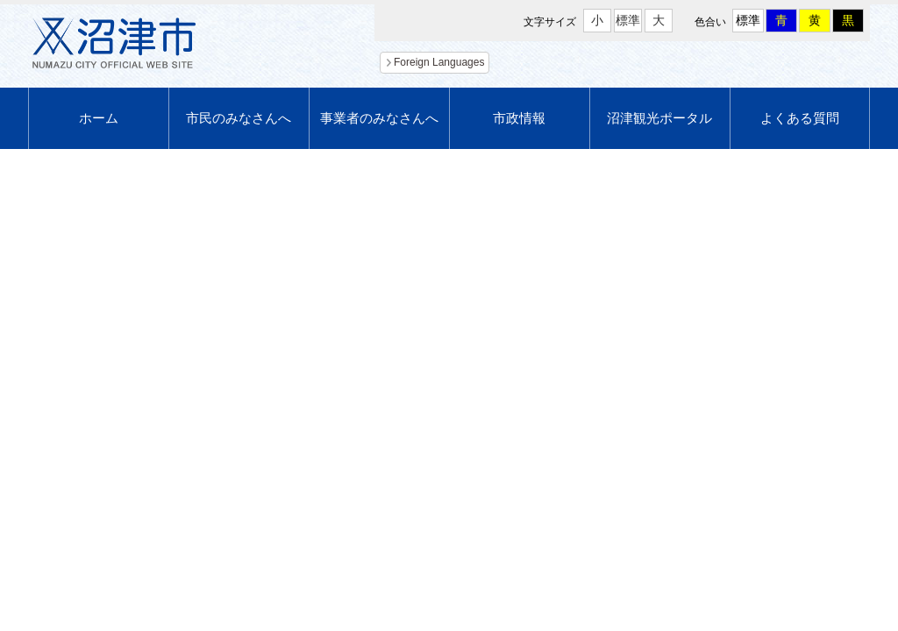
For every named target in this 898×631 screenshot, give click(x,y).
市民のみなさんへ (238, 117)
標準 (628, 20)
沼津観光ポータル (659, 117)
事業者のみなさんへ (379, 117)
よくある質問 (799, 117)
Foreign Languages (439, 62)
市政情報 (519, 117)
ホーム (98, 117)
